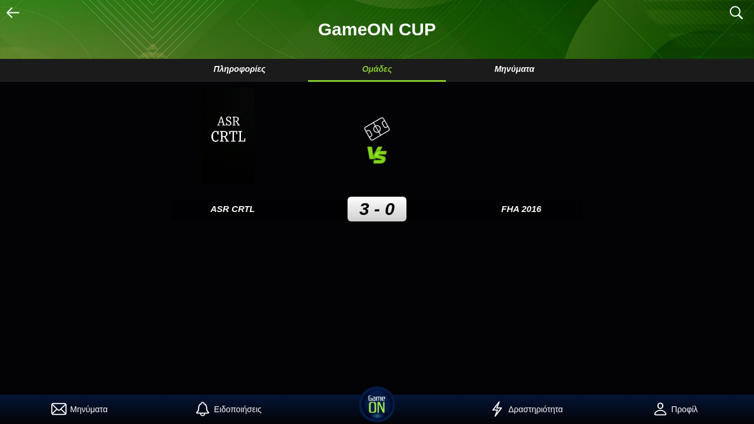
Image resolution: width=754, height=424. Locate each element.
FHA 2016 (521, 209)
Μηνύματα (514, 69)
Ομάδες (377, 69)
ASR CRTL (232, 209)
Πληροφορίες (239, 69)
